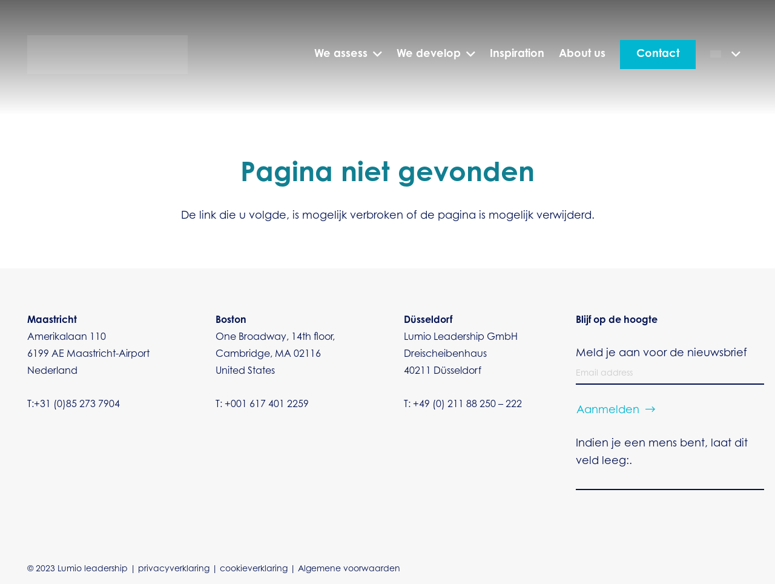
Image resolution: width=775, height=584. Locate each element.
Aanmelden (607, 410)
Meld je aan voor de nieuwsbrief (661, 353)
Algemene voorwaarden (349, 569)
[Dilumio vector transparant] (107, 55)
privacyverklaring (173, 569)
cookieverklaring (254, 569)
